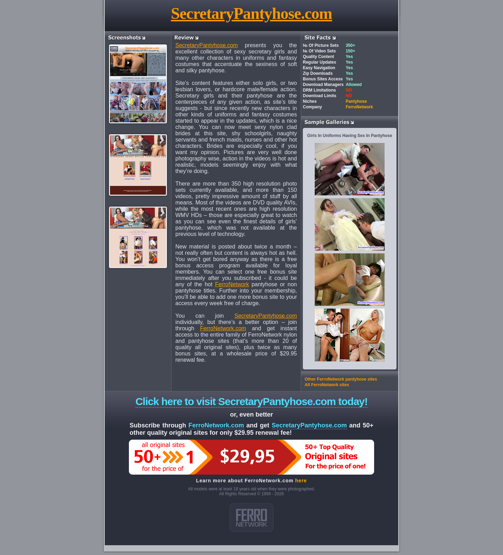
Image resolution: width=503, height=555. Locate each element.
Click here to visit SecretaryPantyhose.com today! (252, 401)
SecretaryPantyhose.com (251, 13)
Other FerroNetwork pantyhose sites (341, 379)
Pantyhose (356, 101)
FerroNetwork (232, 284)
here (301, 480)
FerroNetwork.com (223, 328)
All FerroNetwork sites (327, 384)
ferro (251, 518)
